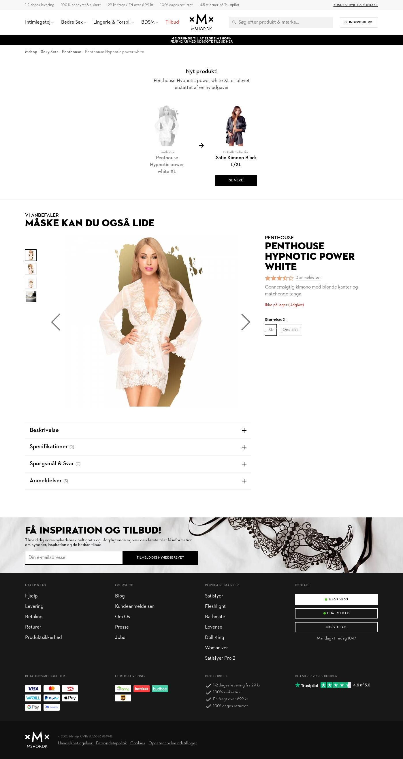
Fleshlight (215, 606)
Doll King (214, 637)
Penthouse (71, 52)
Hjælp (31, 596)
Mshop (31, 52)
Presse (122, 627)
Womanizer (216, 648)
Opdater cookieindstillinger (172, 743)
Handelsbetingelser (75, 743)
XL (270, 330)
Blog (120, 596)
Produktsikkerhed (43, 637)
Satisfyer (214, 596)
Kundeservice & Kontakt (356, 5)
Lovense (213, 627)
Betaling (34, 616)
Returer (33, 627)
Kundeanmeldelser (134, 606)
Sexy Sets (49, 52)
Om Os (122, 616)
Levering (34, 606)
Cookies (137, 743)
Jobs (120, 637)
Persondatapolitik (111, 743)
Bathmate (215, 616)
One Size (291, 330)
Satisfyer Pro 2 (220, 658)
